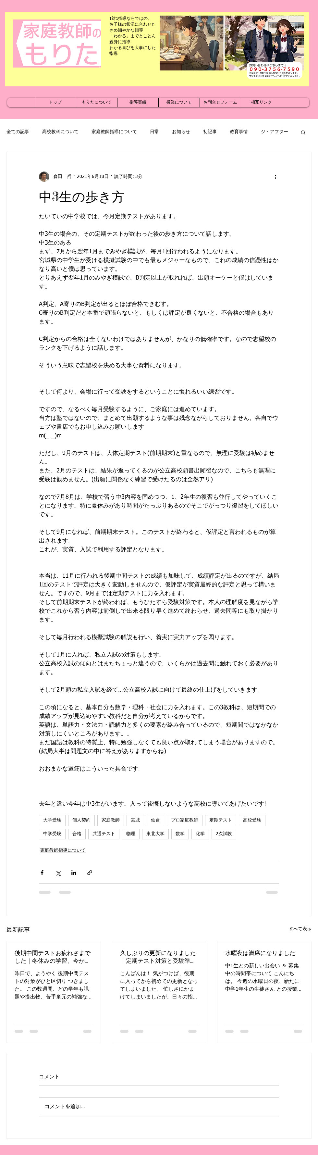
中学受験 (52, 834)
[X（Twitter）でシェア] (58, 873)
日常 (154, 132)
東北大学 (155, 834)
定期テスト (220, 820)
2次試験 (224, 834)
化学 (200, 834)
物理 (130, 834)
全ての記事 (17, 132)
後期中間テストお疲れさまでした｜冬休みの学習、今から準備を (53, 957)
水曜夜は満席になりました (260, 952)
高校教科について (60, 132)
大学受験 (52, 820)
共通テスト (103, 834)
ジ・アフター (274, 132)
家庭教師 (111, 820)
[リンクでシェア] (90, 873)
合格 (76, 834)
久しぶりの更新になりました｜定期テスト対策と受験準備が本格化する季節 (158, 957)
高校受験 (252, 820)
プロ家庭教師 (184, 820)
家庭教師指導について (114, 132)
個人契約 (81, 820)
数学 (180, 834)
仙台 (155, 820)
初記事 (210, 132)
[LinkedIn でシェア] (74, 873)
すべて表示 (300, 929)
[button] (303, 132)
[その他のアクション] (275, 177)
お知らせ (181, 132)
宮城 (135, 820)
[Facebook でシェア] (42, 873)
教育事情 (239, 132)
